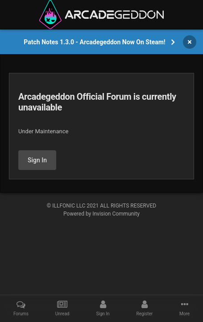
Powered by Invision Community (101, 214)
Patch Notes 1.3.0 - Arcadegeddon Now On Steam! (94, 42)
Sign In (37, 160)
